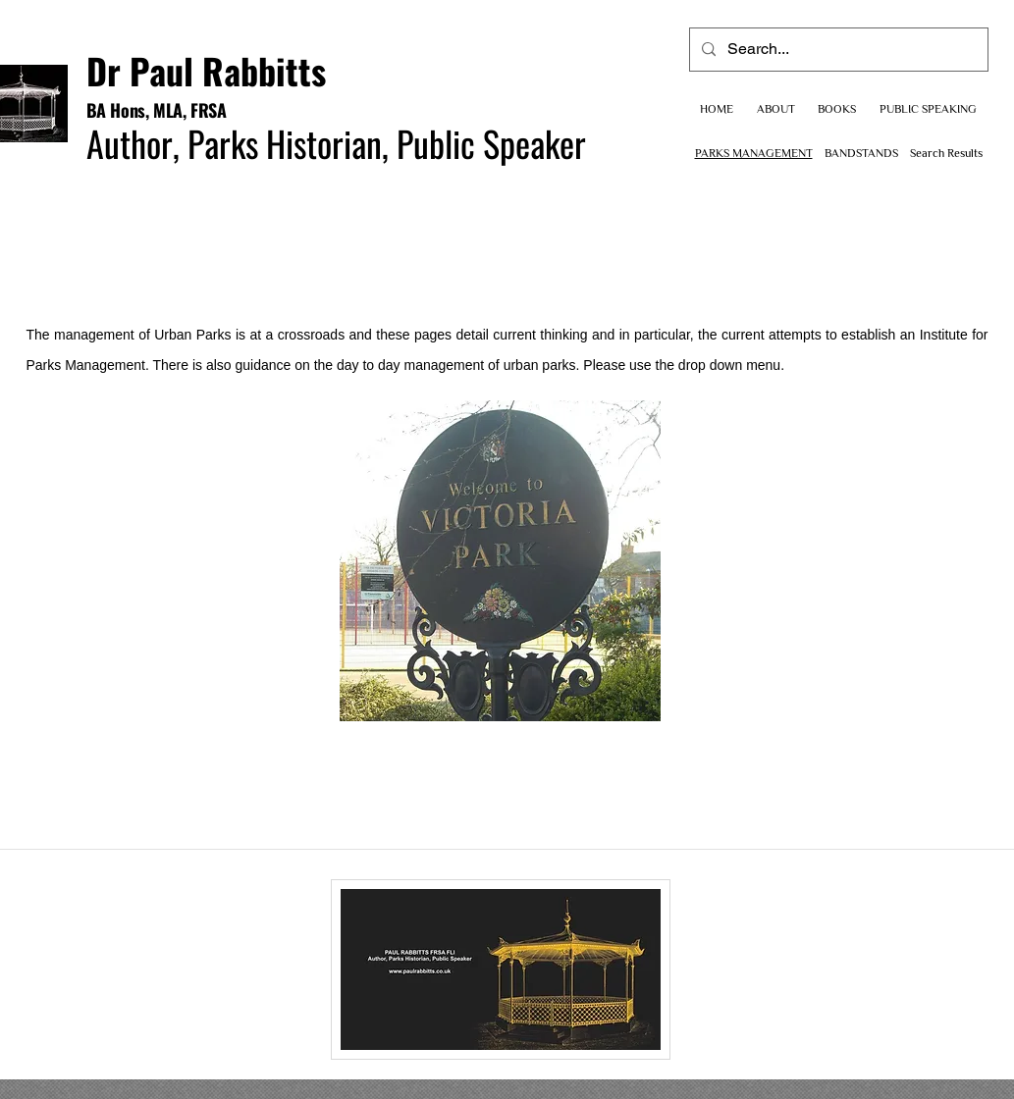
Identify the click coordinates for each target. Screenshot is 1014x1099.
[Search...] (836, 49)
